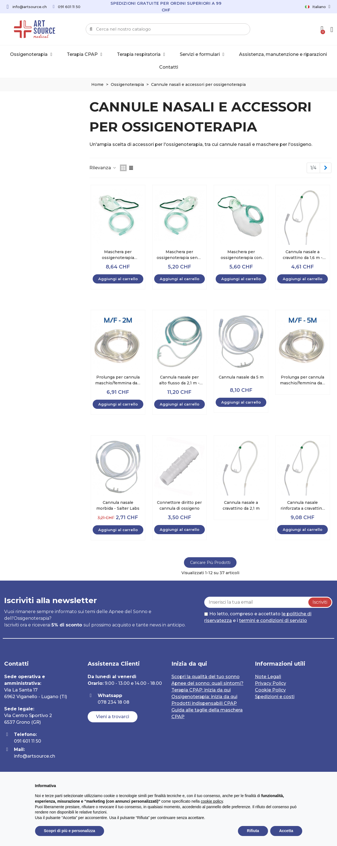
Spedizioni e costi (274, 696)
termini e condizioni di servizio (273, 620)
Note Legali (268, 676)
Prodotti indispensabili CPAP (204, 703)
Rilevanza (103, 167)
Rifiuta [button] (253, 830)
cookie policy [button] (212, 801)
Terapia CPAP (84, 54)
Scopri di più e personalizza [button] (69, 830)
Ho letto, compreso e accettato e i (257, 617)
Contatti (168, 67)
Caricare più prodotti (210, 562)
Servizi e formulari (202, 54)
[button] (112, 716)
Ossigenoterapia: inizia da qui (204, 696)
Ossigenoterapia (31, 54)
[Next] (325, 168)
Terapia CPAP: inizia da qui (201, 690)
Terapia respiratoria (141, 54)
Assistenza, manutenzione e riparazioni (283, 54)
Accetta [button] (286, 830)
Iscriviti (320, 602)
